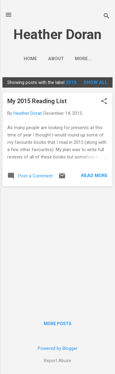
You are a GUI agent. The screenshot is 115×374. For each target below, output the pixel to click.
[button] (104, 101)
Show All (96, 82)
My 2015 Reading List (37, 101)
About (56, 58)
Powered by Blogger (58, 348)
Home (30, 58)
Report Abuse (57, 360)
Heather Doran (57, 34)
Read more (94, 175)
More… (83, 58)
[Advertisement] (57, 249)
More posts (57, 323)
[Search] (106, 16)
